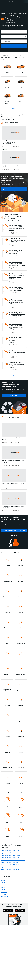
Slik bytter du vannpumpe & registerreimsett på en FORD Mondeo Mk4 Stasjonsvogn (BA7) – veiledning (17, 227)
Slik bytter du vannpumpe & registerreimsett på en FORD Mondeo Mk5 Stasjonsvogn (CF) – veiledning (17, 301)
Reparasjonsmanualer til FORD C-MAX (10, 869)
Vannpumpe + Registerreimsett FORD (14, 189)
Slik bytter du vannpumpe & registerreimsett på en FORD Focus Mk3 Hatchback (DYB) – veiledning (17, 263)
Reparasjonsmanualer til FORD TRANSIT (10, 855)
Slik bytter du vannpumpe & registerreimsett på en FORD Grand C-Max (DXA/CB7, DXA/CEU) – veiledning (17, 365)
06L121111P (4, 885)
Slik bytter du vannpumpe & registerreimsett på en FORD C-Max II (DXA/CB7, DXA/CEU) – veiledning (17, 340)
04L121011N (4, 882)
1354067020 (4, 892)
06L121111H (4, 889)
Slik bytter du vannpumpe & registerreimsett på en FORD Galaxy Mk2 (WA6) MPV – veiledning (17, 314)
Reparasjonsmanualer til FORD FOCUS (10, 850)
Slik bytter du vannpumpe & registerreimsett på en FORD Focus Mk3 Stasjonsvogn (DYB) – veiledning (17, 276)
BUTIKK (11, 1)
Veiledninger (9, 13)
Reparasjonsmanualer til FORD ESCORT (10, 864)
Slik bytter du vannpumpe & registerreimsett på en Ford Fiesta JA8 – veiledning (17, 252)
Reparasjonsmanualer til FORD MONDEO (10, 853)
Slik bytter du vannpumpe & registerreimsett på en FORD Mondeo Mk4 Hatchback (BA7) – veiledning (16, 326)
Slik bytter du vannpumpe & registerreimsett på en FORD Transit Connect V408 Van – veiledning (17, 288)
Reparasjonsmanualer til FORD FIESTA (10, 857)
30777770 (3, 894)
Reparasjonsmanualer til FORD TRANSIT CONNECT (13, 860)
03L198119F (4, 887)
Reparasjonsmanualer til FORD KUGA (9, 862)
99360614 (3, 899)
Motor (15, 13)
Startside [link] (3, 13)
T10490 (3, 880)
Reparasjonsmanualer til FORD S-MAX (10, 867)
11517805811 (4, 896)
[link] (14, 136)
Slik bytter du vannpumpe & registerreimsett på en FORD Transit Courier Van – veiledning (17, 352)
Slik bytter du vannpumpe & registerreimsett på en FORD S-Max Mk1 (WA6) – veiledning (17, 240)
